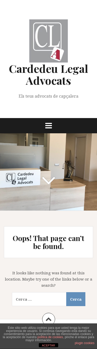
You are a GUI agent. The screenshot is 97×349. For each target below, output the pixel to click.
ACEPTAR (48, 345)
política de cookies (50, 337)
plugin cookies (84, 343)
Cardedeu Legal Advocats (48, 74)
